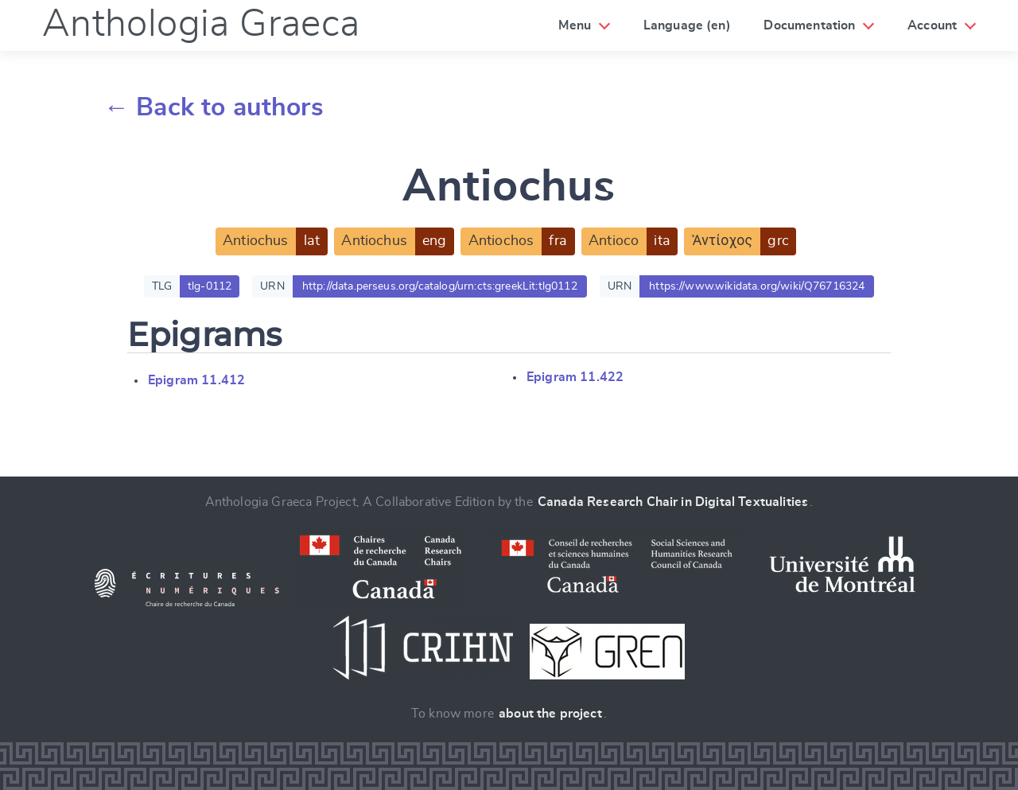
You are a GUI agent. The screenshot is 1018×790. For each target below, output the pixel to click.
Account (932, 25)
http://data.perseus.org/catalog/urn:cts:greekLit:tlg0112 (439, 286)
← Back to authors (213, 107)
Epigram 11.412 (196, 380)
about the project (550, 713)
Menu (574, 25)
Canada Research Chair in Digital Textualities (673, 502)
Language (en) (687, 25)
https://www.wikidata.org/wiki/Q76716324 (757, 286)
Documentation (809, 25)
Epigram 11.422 (575, 377)
